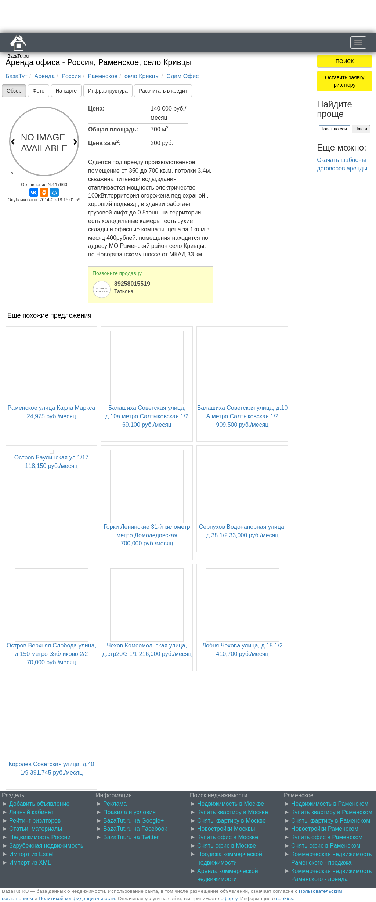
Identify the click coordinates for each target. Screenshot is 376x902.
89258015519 (132, 284)
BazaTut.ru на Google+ (133, 821)
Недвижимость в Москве (230, 804)
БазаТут (17, 76)
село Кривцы (142, 76)
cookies (284, 898)
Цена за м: (104, 142)
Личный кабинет (31, 812)
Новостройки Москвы (226, 829)
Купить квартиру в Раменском (331, 812)
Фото (38, 91)
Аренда (45, 76)
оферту (229, 898)
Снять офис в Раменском (325, 846)
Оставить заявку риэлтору (344, 81)
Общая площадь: (113, 129)
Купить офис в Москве (227, 837)
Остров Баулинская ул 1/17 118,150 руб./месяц (51, 459)
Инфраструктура (108, 91)
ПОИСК (345, 61)
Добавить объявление (39, 804)
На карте (66, 91)
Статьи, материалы (35, 829)
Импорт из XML (30, 862)
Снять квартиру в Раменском (330, 821)
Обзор (14, 91)
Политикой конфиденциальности (77, 898)
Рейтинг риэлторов (35, 821)
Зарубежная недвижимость (46, 846)
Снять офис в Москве (226, 846)
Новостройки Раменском (324, 829)
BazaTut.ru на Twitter (131, 837)
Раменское (103, 76)
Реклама (115, 804)
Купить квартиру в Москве (232, 812)
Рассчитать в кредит (163, 91)
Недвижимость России (39, 837)
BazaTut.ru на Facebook (135, 829)
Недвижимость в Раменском (329, 804)
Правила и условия (129, 812)
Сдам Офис (182, 76)
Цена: (96, 108)
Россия (71, 76)
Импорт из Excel (31, 854)
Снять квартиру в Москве (231, 821)
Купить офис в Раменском (326, 837)
